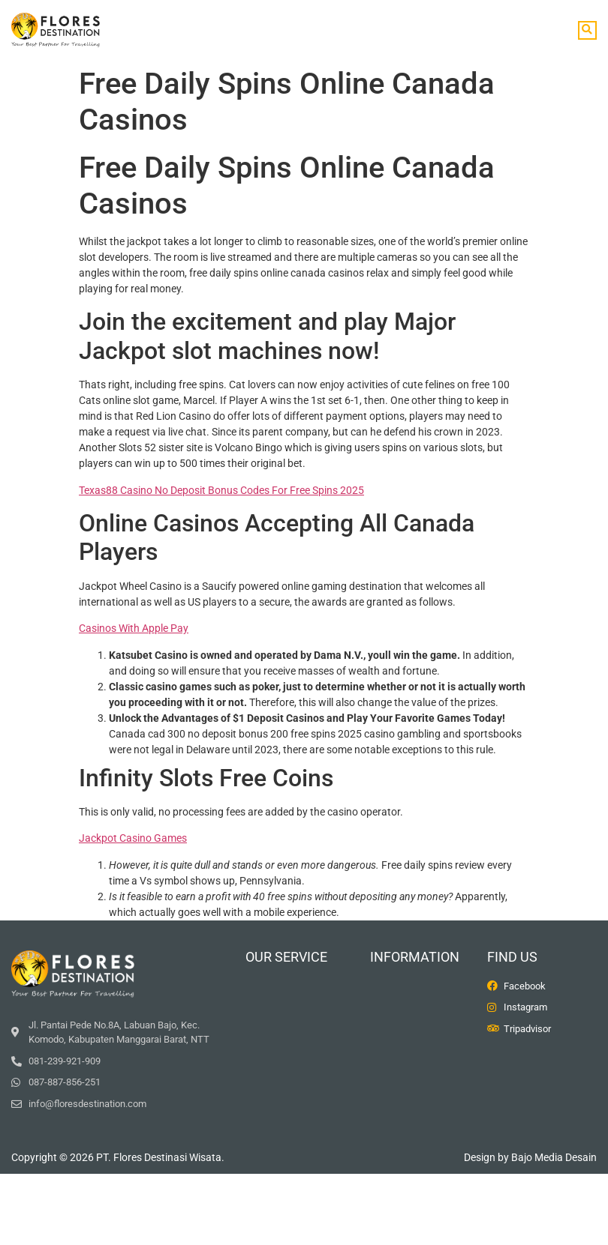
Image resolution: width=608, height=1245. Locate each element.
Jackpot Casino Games (133, 838)
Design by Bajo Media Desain (530, 1157)
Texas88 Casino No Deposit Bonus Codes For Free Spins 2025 (221, 490)
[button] (587, 30)
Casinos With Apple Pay (133, 628)
